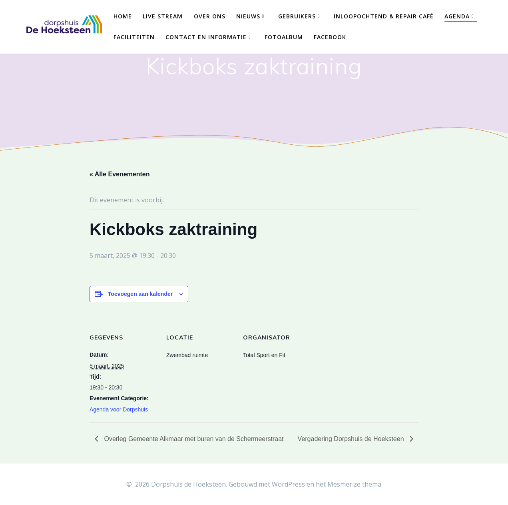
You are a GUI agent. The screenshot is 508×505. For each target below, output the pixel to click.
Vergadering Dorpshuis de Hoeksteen (352, 438)
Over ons (209, 16)
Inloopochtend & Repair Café (384, 16)
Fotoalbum (284, 37)
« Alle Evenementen (120, 174)
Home (123, 16)
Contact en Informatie (206, 37)
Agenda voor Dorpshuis (119, 409)
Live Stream (163, 16)
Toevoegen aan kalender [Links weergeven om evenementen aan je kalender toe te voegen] (140, 294)
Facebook (330, 37)
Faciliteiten (134, 37)
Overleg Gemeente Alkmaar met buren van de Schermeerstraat (193, 438)
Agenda (457, 16)
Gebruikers (297, 16)
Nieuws (248, 16)
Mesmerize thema (354, 484)
